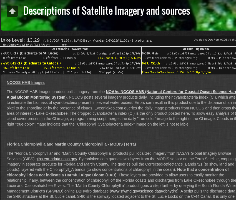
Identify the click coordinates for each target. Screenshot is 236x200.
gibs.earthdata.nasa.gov (56, 159)
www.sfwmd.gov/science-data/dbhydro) (145, 191)
